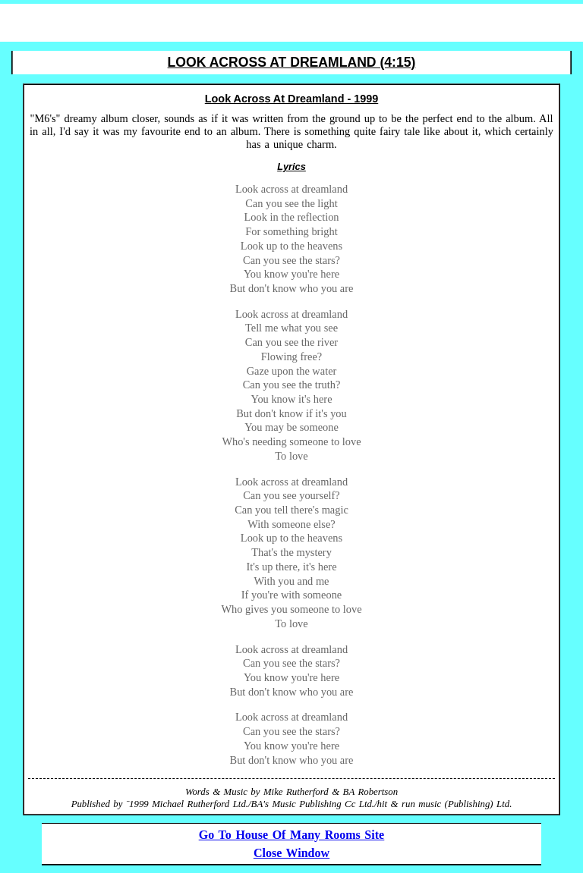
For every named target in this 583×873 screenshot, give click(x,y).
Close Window (291, 852)
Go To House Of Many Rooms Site (291, 834)
